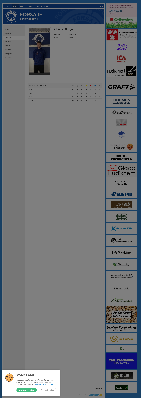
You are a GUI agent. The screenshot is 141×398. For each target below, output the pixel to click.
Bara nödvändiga (47, 390)
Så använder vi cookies (44, 384)
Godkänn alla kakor (26, 390)
